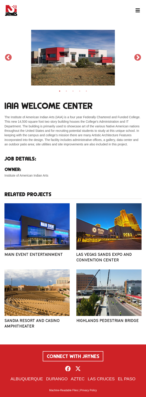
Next (138, 58)
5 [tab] (86, 91)
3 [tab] (73, 91)
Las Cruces (101, 379)
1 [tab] (59, 91)
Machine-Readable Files (63, 390)
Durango (57, 379)
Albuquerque (26, 379)
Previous (8, 58)
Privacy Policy (88, 390)
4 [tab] (79, 91)
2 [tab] (66, 91)
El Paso (126, 379)
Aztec (78, 379)
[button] (68, 368)
